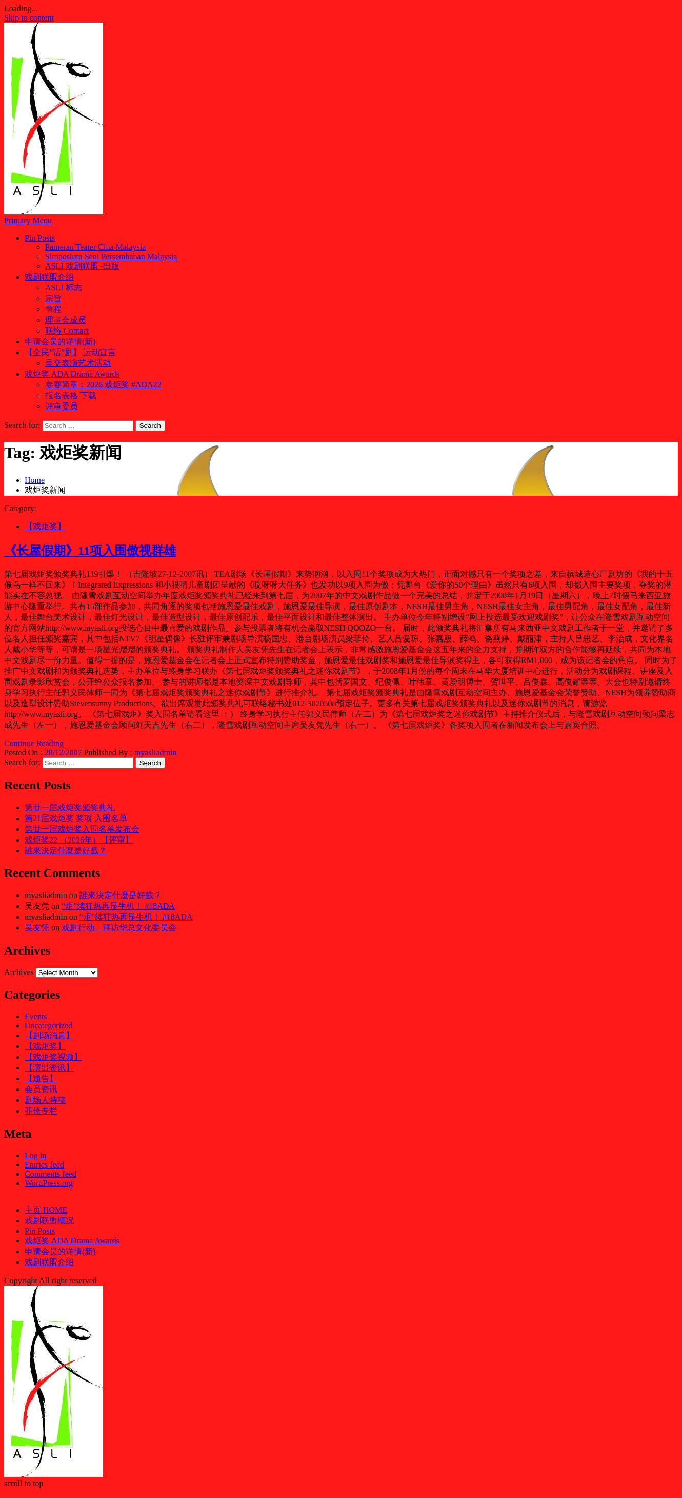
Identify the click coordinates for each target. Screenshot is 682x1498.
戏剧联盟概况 (49, 1220)
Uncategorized (48, 1025)
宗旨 (53, 298)
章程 (53, 309)
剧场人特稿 (45, 1100)
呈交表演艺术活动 (78, 363)
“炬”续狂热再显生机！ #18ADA (118, 906)
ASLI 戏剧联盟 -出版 (82, 266)
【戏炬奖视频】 (53, 1057)
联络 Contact (67, 330)
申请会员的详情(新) (60, 341)
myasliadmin (155, 752)
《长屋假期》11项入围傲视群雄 (90, 550)
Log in (35, 1155)
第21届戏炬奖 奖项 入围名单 (77, 818)
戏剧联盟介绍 (49, 277)
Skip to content (29, 17)
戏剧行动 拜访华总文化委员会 (119, 927)
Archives (19, 972)
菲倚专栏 (41, 1110)
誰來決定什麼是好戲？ (66, 850)
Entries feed (44, 1164)
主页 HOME (46, 1209)
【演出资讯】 (49, 1067)
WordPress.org (49, 1183)
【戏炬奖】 (45, 526)
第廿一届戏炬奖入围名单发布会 (82, 829)
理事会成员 (65, 320)
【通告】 (41, 1078)
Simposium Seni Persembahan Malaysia (111, 256)
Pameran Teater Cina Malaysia (95, 247)
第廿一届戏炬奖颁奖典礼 (70, 807)
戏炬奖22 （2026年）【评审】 (79, 839)
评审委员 (61, 406)
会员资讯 (41, 1089)
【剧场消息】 (49, 1035)
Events (36, 1016)
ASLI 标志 (63, 287)
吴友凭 (37, 927)
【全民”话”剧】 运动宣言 (70, 352)
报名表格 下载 (70, 395)
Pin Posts (40, 238)
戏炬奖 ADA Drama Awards (72, 373)
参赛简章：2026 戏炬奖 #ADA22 (103, 384)
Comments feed (50, 1174)
